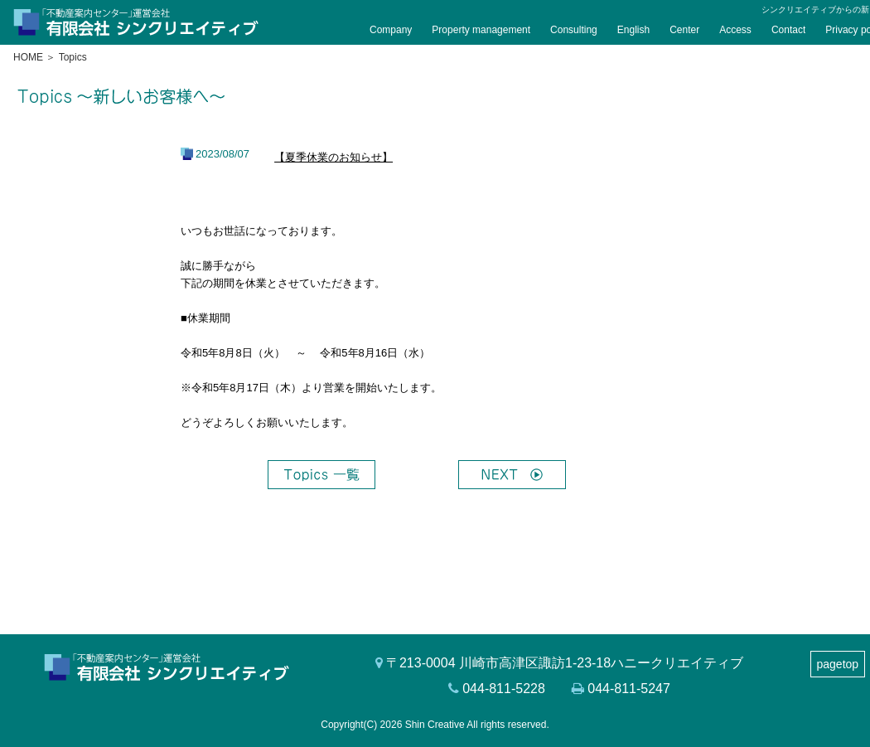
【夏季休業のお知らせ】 (333, 157)
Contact (788, 30)
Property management (481, 30)
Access (735, 30)
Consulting (573, 30)
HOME (28, 57)
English (633, 30)
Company (391, 30)
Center (684, 30)
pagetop (838, 664)
